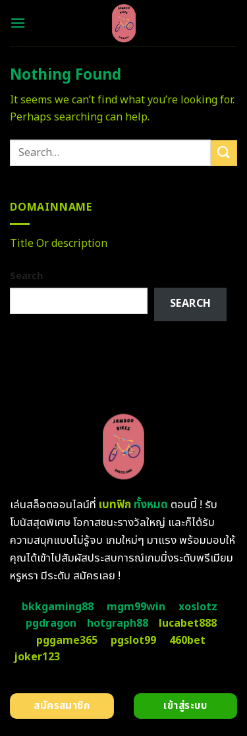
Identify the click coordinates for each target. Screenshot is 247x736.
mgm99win (136, 607)
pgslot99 (133, 640)
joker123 (37, 657)
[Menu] (18, 23)
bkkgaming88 (58, 607)
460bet (187, 640)
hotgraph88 (117, 623)
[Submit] (224, 153)
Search (26, 276)
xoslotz (197, 607)
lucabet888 (188, 623)
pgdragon (51, 623)
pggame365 (66, 640)
